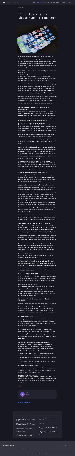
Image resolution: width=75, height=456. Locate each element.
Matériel (63, 2)
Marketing (58, 2)
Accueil (33, 2)
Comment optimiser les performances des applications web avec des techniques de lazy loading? (48, 427)
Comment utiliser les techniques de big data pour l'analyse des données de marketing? (25, 434)
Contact (70, 445)
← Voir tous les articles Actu (24, 402)
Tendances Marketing (11, 2)
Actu (38, 2)
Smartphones (69, 2)
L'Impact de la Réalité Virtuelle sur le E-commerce (47, 418)
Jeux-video (52, 2)
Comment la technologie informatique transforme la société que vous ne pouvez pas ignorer (25, 419)
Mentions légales (64, 445)
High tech (42, 2)
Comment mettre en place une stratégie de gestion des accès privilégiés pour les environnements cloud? (25, 430)
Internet (47, 2)
